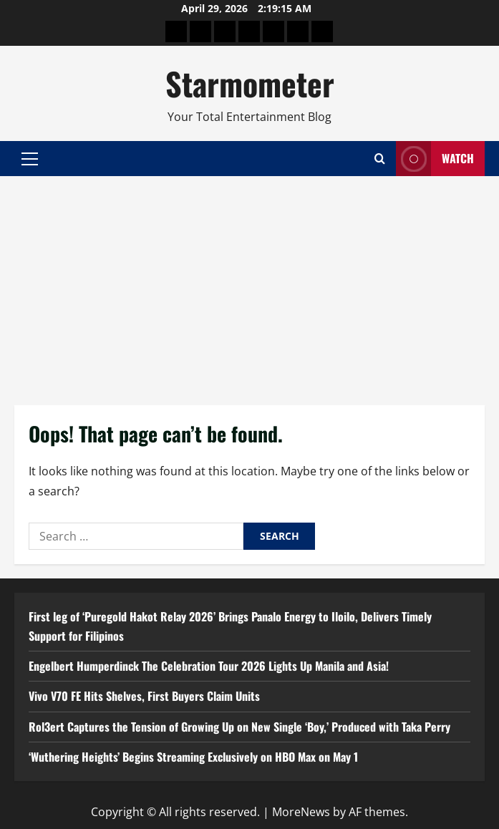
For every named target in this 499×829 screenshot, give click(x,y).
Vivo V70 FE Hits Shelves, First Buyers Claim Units (144, 695)
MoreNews (301, 812)
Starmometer (249, 83)
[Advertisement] (249, 283)
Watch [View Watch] (435, 158)
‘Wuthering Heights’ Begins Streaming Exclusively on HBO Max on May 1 (193, 756)
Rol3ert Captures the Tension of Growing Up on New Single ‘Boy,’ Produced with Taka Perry (239, 726)
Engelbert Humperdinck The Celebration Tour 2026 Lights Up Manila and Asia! (209, 665)
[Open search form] (379, 159)
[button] (29, 159)
